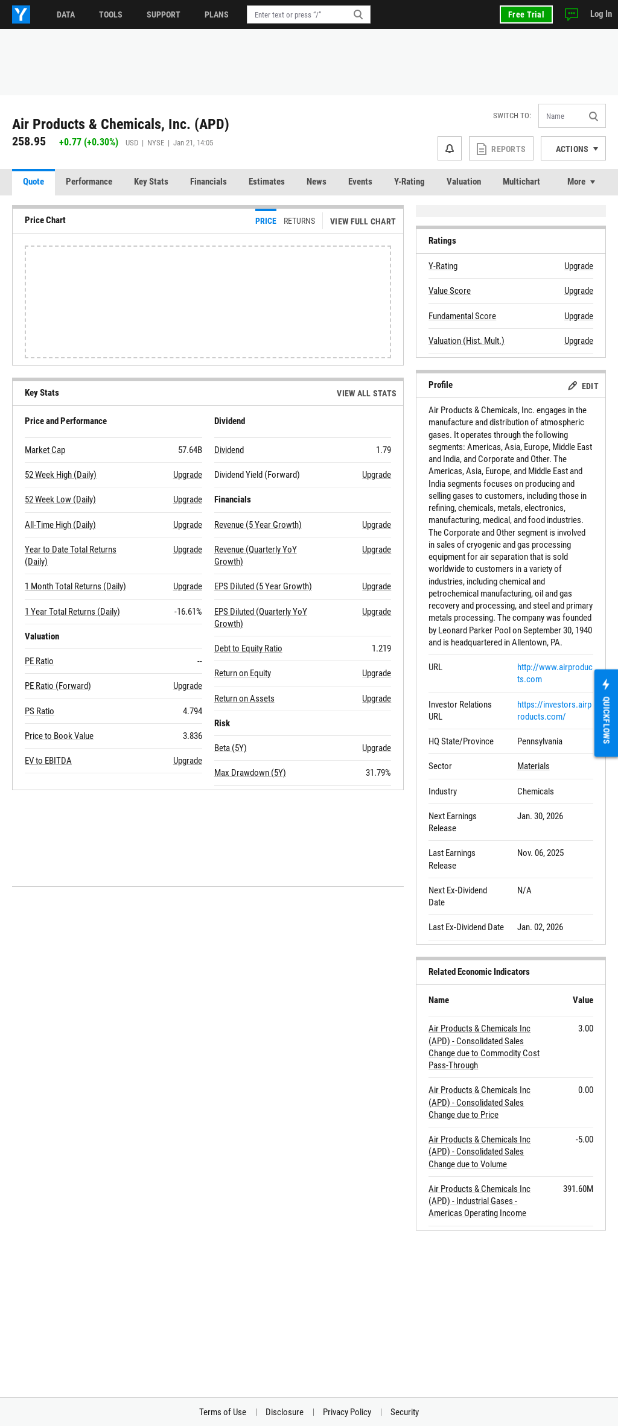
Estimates (267, 181)
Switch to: (512, 115)
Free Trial (526, 14)
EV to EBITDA (48, 760)
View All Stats (367, 393)
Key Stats (151, 181)
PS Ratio (39, 711)
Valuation (464, 181)
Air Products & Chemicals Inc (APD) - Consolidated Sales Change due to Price (479, 1102)
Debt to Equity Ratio (248, 648)
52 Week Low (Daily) (60, 499)
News (317, 181)
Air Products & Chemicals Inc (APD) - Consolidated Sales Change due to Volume (479, 1152)
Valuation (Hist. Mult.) (466, 340)
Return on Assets (244, 698)
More (576, 181)
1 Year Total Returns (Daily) (72, 611)
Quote (33, 181)
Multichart (521, 181)
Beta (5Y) (230, 748)
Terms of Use (222, 1412)
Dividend (229, 450)
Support (163, 14)
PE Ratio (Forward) (58, 685)
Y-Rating (409, 181)
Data (66, 14)
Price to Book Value (59, 735)
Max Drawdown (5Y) (250, 772)
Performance (89, 181)
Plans (217, 14)
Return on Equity (242, 673)
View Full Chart (363, 221)
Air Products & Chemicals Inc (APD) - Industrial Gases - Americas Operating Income (479, 1201)
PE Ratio (39, 661)
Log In (601, 13)
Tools (111, 14)
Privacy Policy (347, 1412)
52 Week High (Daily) (61, 474)
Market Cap (45, 450)
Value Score (449, 290)
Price (265, 221)
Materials (533, 766)
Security (404, 1412)
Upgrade (187, 474)
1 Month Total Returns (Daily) (75, 586)
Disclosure (285, 1412)
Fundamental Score (462, 316)
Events (360, 181)
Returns (299, 221)
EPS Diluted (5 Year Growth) (263, 586)
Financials (208, 181)
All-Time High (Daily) (60, 524)
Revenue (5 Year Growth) (258, 524)
